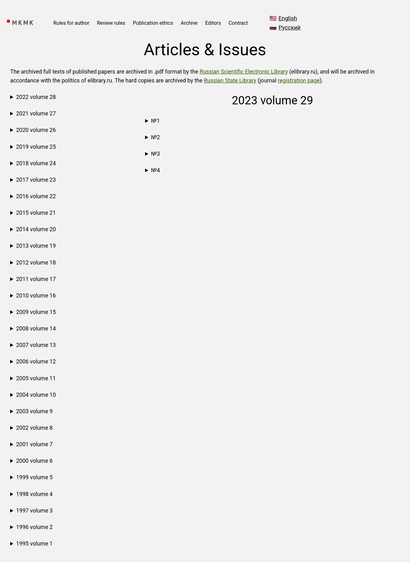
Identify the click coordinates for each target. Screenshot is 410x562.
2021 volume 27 (36, 113)
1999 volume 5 (34, 477)
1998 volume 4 (34, 494)
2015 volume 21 (36, 213)
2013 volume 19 (36, 246)
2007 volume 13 (36, 345)
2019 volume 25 (36, 147)
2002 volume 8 (34, 428)
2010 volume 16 (36, 295)
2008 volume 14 (36, 328)
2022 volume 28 (36, 97)
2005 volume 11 (36, 378)
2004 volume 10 (36, 395)
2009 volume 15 (36, 312)
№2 (155, 137)
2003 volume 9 (34, 411)
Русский (290, 27)
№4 (155, 170)
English (288, 18)
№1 (155, 121)
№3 (155, 154)
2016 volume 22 (36, 196)
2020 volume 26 (36, 130)
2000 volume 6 (34, 461)
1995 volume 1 (34, 543)
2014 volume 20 (36, 229)
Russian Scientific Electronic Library (244, 72)
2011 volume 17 (36, 279)
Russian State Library (230, 80)
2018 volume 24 (36, 163)
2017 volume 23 (36, 180)
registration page (299, 80)
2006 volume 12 (36, 361)
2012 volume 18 (36, 262)
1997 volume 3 (34, 510)
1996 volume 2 (34, 527)
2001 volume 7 (34, 444)
